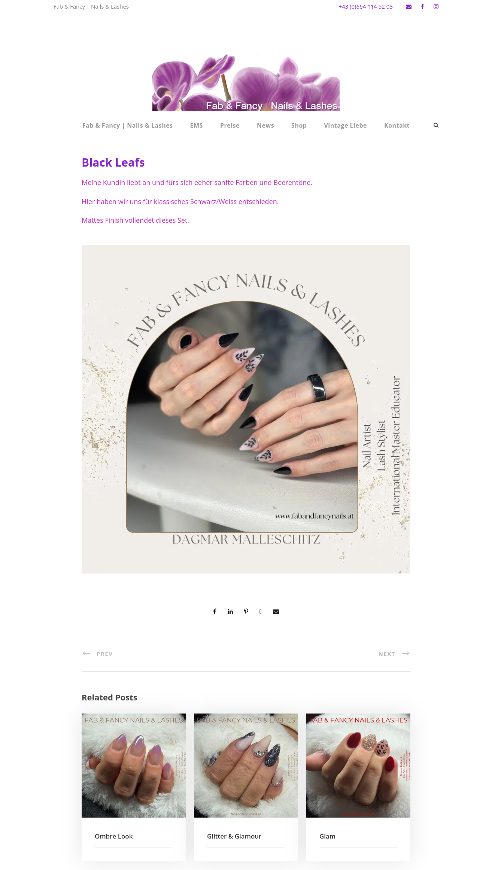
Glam (327, 836)
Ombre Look (114, 836)
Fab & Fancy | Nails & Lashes (127, 125)
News (265, 125)
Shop (299, 125)
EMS (196, 125)
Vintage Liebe (345, 125)
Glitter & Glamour (234, 836)
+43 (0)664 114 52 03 (365, 6)
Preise (230, 125)
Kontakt (397, 125)
